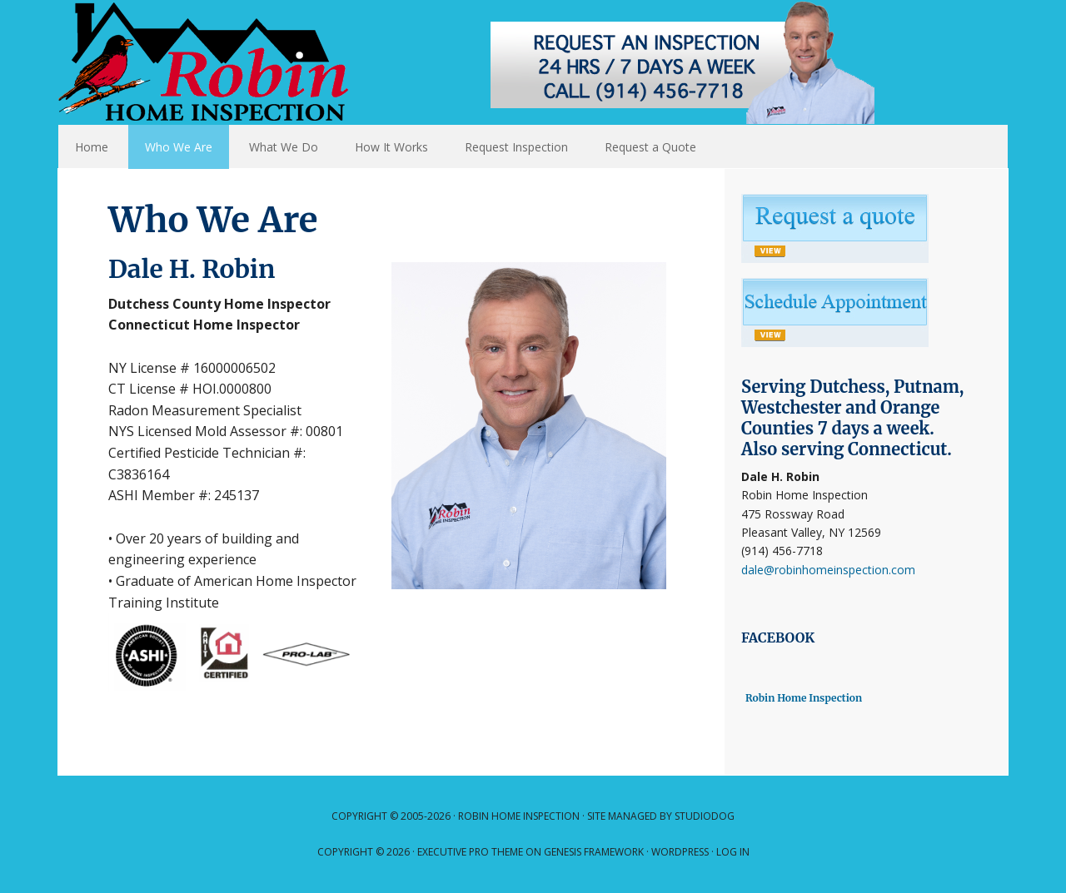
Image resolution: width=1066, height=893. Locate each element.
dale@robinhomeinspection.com (828, 570)
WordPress (680, 852)
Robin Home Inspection (474, 62)
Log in (733, 852)
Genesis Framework (594, 852)
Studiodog (705, 816)
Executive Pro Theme (470, 852)
